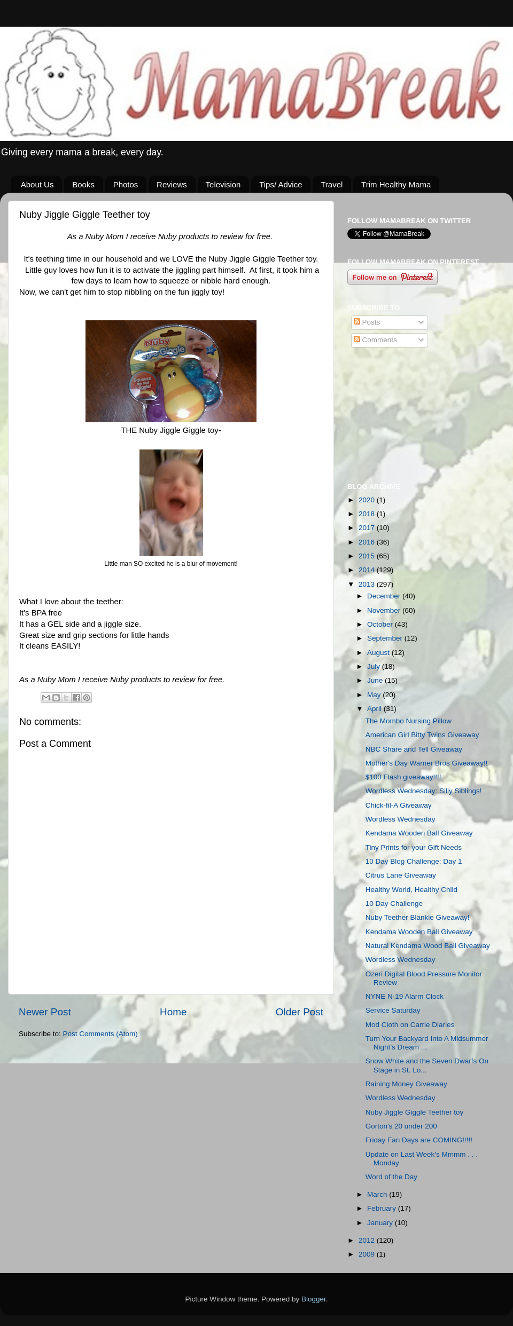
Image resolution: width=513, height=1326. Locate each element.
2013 (368, 584)
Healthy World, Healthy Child (411, 890)
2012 (368, 1240)
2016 (368, 542)
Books (83, 184)
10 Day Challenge (394, 903)
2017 (368, 528)
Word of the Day (391, 1177)
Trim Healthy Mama (396, 184)
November (384, 610)
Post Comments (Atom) (100, 1034)
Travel (332, 184)
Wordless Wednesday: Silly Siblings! (424, 791)
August (379, 653)
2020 (368, 500)
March (378, 1194)
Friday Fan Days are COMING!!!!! (419, 1140)
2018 (368, 514)
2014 (368, 570)
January (381, 1223)
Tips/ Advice (280, 184)
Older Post (299, 1011)
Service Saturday (393, 1010)
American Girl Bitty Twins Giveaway (422, 735)
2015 (368, 556)
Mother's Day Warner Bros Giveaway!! (427, 763)
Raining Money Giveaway (406, 1084)
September (386, 638)
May (375, 695)
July (374, 666)
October (381, 624)
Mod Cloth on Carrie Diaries (410, 1025)
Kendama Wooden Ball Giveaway (419, 833)
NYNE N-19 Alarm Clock (405, 996)
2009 (368, 1254)
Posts (367, 322)
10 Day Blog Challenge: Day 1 (414, 861)
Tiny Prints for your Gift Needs (414, 847)
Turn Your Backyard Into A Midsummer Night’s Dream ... (427, 1043)
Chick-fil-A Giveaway (399, 805)
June (376, 680)
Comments (375, 340)
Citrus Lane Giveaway (401, 875)
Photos (125, 184)
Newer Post (45, 1011)
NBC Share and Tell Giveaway (414, 749)
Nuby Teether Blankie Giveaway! (418, 917)
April (375, 709)
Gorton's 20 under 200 (401, 1126)
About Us (37, 184)
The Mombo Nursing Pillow (409, 721)
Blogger (313, 1299)
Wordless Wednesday (401, 819)
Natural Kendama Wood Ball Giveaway (428, 946)
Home (173, 1011)
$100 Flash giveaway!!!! (403, 777)
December (384, 596)
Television (223, 184)
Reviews (172, 184)
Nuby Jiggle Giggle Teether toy (415, 1112)
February (382, 1208)
